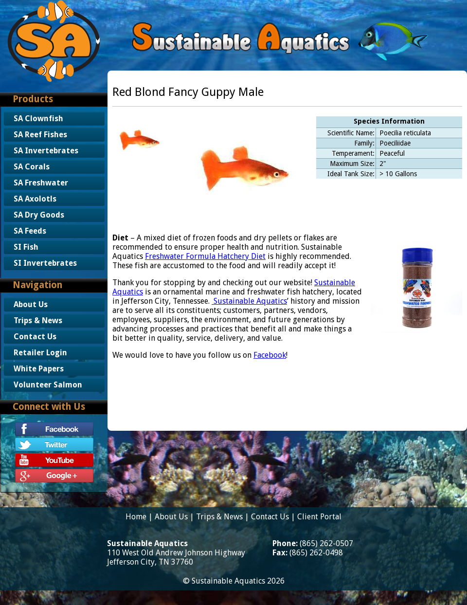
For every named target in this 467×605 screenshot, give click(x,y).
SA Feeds (30, 231)
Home (136, 516)
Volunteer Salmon (48, 384)
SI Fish (26, 247)
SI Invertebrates (45, 263)
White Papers (39, 368)
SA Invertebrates (46, 150)
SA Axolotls (35, 198)
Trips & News (38, 320)
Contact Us (35, 336)
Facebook (269, 355)
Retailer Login (40, 352)
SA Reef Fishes (40, 134)
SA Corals (32, 166)
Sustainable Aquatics (249, 301)
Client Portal (319, 516)
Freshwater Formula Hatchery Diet (205, 256)
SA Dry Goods (39, 215)
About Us (31, 304)
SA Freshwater (41, 182)
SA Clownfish (38, 118)
